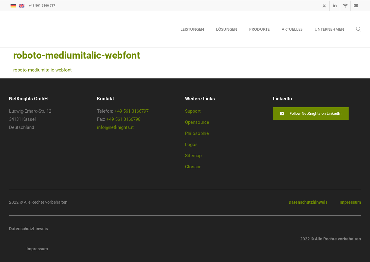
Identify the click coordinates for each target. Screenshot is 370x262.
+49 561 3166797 (131, 111)
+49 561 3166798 (123, 119)
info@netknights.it (115, 127)
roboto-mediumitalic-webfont (42, 70)
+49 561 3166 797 (42, 5)
